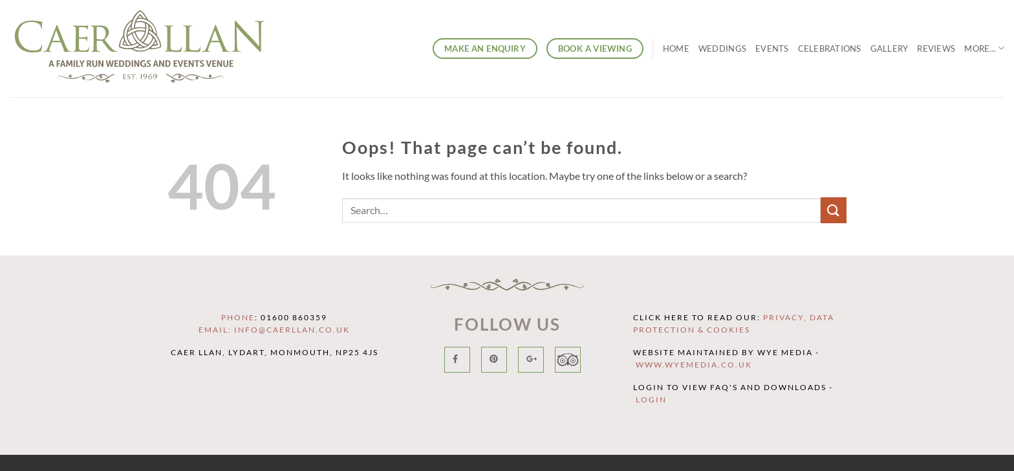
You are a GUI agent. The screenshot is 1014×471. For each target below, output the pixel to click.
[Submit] (834, 210)
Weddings (722, 48)
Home (676, 48)
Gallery (889, 48)
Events (772, 48)
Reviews (936, 48)
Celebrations (829, 48)
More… (984, 48)
